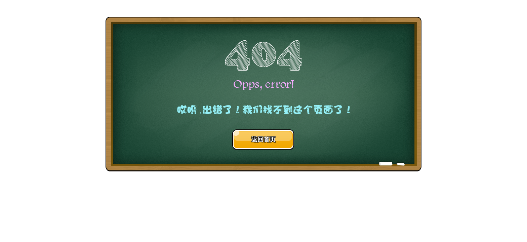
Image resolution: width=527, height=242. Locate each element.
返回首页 (263, 139)
